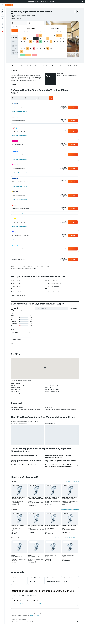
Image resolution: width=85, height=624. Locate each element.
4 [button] (24, 38)
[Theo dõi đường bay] (2, 21)
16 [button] (40, 41)
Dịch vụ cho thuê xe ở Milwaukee (20, 603)
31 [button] (21, 51)
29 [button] (37, 48)
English (53, 1)
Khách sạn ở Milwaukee (39, 603)
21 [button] (33, 45)
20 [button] (30, 45)
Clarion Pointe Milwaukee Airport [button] (69, 497)
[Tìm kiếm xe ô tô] (2, 14)
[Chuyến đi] (2, 27)
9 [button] (40, 38)
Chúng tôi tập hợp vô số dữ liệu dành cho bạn (45, 621)
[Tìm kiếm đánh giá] (52, 309)
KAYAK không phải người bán (45, 619)
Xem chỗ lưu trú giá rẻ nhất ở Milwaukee (70, 509)
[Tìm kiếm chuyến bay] (2, 9)
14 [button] (33, 41)
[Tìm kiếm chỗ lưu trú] (2, 12)
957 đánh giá (18, 18)
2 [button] (40, 35)
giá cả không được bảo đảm (35, 615)
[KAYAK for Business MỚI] (2, 24)
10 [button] (21, 41)
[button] (82, 1)
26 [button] (27, 48)
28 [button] (34, 48)
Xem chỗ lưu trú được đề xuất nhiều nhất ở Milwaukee (67, 537)
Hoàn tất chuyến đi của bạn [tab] (19, 595)
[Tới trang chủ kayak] (9, 5)
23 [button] (40, 45)
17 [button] (21, 45)
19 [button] (27, 45)
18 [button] (24, 45)
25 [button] (24, 48)
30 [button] (40, 48)
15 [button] (37, 41)
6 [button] (30, 38)
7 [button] (44, 38)
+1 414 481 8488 (14, 16)
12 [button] (27, 41)
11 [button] (24, 41)
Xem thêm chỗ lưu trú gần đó (72, 481)
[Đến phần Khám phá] (2, 18)
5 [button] (27, 38)
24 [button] (21, 48)
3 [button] (21, 38)
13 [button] (30, 41)
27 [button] (30, 48)
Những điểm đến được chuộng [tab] (33, 595)
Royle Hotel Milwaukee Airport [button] (18, 497)
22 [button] (37, 45)
